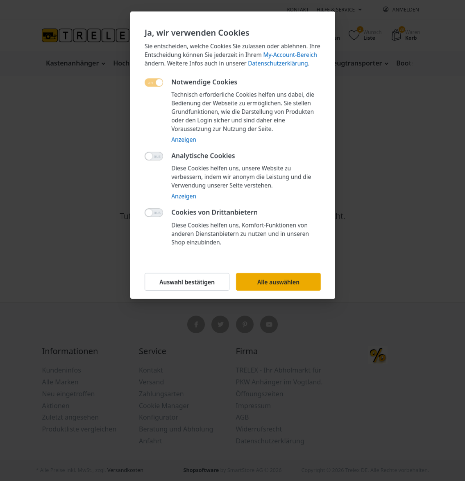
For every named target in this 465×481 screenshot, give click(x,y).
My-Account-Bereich (290, 55)
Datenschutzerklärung (278, 63)
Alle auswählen (278, 282)
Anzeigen (183, 139)
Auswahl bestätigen (187, 282)
